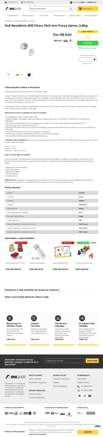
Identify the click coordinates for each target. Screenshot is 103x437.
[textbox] (51, 8)
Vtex (81, 415)
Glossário (56, 382)
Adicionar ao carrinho (88, 48)
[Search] (65, 360)
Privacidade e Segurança (37, 382)
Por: (13, 269)
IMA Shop (13, 8)
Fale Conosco (82, 379)
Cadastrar (92, 361)
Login (82, 2)
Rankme (91, 415)
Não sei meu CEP (87, 63)
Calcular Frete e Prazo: (87, 55)
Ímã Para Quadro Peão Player (84, 263)
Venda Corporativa (35, 394)
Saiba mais (11, 339)
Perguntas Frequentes (61, 379)
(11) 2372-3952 (28, 2)
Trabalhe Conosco (83, 382)
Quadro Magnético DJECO (60, 263)
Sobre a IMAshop (35, 379)
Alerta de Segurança (60, 386)
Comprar (87, 43)
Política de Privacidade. (37, 434)
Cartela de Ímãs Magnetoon (37, 263)
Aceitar (87, 432)
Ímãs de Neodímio (12, 15)
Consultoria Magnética (37, 398)
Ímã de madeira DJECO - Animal (15, 263)
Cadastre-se (91, 2)
